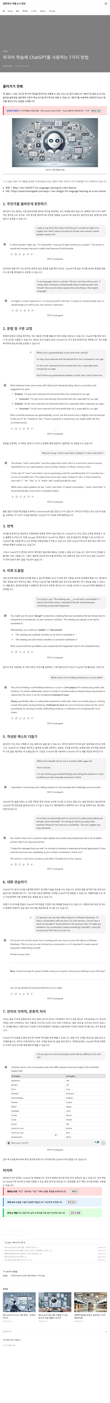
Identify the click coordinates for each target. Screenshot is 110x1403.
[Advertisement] (55, 1250)
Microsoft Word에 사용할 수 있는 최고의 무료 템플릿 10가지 (26, 1302)
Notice (43, 11)
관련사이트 (7, 1383)
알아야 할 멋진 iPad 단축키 (14, 1308)
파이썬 (25, 11)
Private (52, 11)
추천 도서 (71, 1202)
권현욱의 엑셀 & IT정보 (14, 3)
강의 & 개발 (75, 1212)
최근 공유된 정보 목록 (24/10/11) (16, 1311)
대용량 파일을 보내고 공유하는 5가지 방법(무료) (21, 1305)
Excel (10, 11)
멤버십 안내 (95, 110)
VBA (17, 11)
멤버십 (74, 1191)
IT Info (34, 11)
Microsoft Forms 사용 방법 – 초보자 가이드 (20, 1298)
